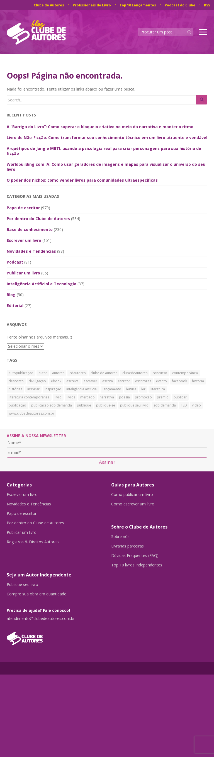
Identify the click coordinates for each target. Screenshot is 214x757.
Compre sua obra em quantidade (36, 594)
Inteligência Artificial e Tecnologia (41, 283)
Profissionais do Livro (92, 5)
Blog (11, 294)
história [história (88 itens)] (198, 381)
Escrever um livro (24, 240)
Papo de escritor (23, 207)
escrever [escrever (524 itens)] (90, 381)
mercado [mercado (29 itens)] (87, 397)
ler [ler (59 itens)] (143, 389)
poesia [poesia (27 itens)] (124, 397)
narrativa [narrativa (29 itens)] (107, 397)
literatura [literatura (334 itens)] (157, 389)
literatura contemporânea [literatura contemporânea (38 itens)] (29, 397)
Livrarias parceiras (127, 546)
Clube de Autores (49, 5)
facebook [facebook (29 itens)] (179, 381)
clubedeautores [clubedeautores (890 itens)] (134, 373)
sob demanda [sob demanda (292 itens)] (165, 405)
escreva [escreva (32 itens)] (72, 381)
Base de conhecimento (30, 229)
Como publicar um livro (132, 494)
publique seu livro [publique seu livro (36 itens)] (134, 405)
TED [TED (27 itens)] (184, 405)
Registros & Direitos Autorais (33, 542)
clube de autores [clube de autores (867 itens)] (104, 373)
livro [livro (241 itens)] (58, 397)
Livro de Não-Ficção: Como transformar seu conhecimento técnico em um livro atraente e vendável (107, 137)
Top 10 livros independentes (136, 565)
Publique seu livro (22, 584)
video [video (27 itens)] (196, 405)
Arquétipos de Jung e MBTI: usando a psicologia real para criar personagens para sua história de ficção (104, 151)
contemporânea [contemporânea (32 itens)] (185, 373)
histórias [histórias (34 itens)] (15, 389)
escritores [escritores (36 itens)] (143, 381)
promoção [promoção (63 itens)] (143, 397)
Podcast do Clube (180, 5)
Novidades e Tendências (31, 251)
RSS (207, 5)
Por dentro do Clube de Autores (38, 218)
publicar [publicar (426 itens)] (180, 397)
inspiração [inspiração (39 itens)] (53, 389)
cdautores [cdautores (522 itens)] (77, 373)
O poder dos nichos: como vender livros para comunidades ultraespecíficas (82, 180)
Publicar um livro (23, 273)
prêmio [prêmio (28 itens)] (163, 397)
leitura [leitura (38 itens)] (131, 389)
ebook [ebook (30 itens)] (56, 381)
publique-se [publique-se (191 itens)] (105, 405)
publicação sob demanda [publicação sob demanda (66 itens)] (51, 405)
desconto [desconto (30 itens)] (16, 381)
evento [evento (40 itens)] (161, 381)
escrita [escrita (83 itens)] (107, 381)
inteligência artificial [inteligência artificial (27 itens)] (82, 389)
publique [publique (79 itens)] (84, 405)
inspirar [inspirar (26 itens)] (33, 389)
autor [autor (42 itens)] (42, 373)
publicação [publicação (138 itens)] (17, 405)
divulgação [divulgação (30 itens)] (37, 381)
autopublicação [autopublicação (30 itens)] (21, 373)
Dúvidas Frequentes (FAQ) (135, 556)
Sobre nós (120, 537)
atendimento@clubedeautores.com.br (41, 618)
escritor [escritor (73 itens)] (124, 381)
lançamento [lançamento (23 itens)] (112, 389)
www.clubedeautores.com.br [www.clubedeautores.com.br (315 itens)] (31, 413)
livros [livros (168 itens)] (71, 397)
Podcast (15, 262)
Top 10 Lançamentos (138, 5)
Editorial (15, 305)
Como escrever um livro (132, 504)
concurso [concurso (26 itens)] (159, 373)
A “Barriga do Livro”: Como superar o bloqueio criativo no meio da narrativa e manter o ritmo (100, 126)
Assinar (107, 462)
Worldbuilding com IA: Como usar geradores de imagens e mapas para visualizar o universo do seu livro (106, 167)
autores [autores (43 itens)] (58, 373)
